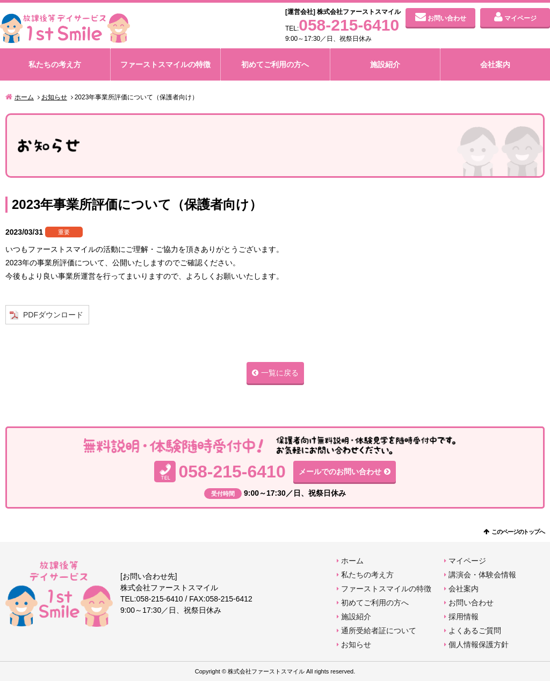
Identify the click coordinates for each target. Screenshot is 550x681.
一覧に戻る (280, 372)
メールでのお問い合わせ (340, 471)
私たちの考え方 (54, 64)
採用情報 (463, 616)
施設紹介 (385, 64)
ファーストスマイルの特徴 (165, 64)
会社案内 (495, 64)
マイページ (520, 18)
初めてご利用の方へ (275, 64)
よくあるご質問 (474, 630)
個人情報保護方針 (478, 644)
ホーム (24, 97)
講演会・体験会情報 (482, 574)
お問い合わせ (447, 18)
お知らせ (54, 97)
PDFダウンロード (53, 314)
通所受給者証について (378, 630)
